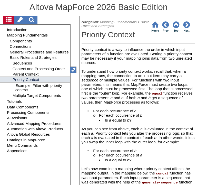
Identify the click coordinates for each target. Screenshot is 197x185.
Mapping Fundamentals (118, 22)
